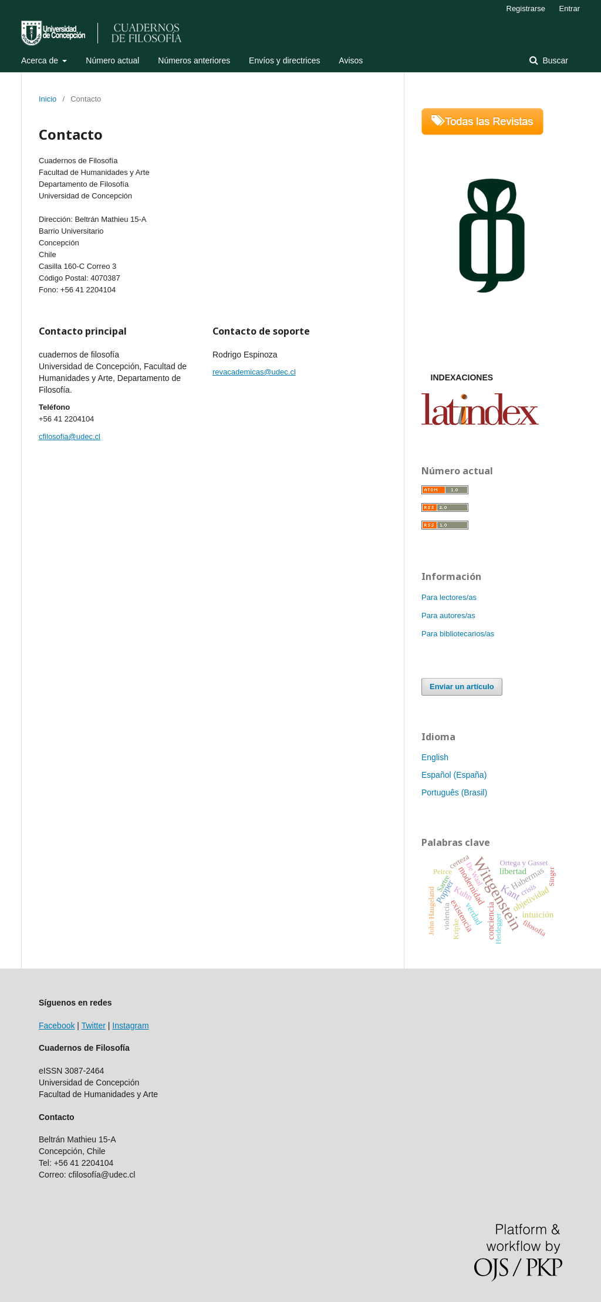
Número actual (112, 60)
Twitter (94, 1025)
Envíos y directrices (284, 60)
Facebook (57, 1025)
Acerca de (40, 60)
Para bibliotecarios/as (457, 633)
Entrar (569, 8)
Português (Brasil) (454, 792)
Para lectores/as (449, 597)
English (434, 757)
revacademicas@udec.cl (254, 371)
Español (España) (454, 775)
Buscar (554, 60)
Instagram (130, 1025)
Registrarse (526, 8)
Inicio (47, 99)
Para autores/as (448, 615)
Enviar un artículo (462, 686)
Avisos (351, 60)
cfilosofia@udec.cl (69, 436)
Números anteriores (194, 60)
